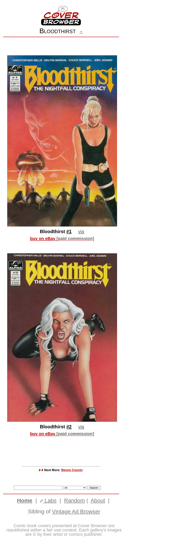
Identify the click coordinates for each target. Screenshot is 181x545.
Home (24, 500)
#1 (69, 231)
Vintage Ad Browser (76, 511)
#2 (69, 426)
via (81, 231)
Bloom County (72, 470)
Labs (48, 500)
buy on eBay (62, 238)
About (98, 500)
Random (74, 500)
